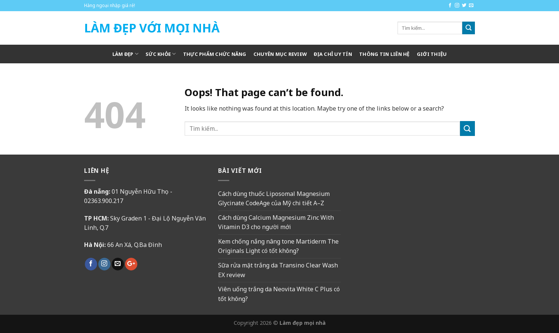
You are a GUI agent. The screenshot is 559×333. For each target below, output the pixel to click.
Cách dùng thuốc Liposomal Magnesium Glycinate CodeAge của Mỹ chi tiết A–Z (274, 198)
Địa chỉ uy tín (333, 54)
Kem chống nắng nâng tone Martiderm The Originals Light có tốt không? (278, 246)
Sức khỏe (161, 53)
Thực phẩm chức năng (214, 54)
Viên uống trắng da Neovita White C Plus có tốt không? (279, 294)
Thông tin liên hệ (384, 54)
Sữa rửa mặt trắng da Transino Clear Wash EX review (278, 270)
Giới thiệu (432, 54)
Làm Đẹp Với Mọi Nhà (152, 28)
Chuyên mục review (280, 54)
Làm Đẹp (125, 53)
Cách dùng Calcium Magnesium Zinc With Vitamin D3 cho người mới (276, 222)
